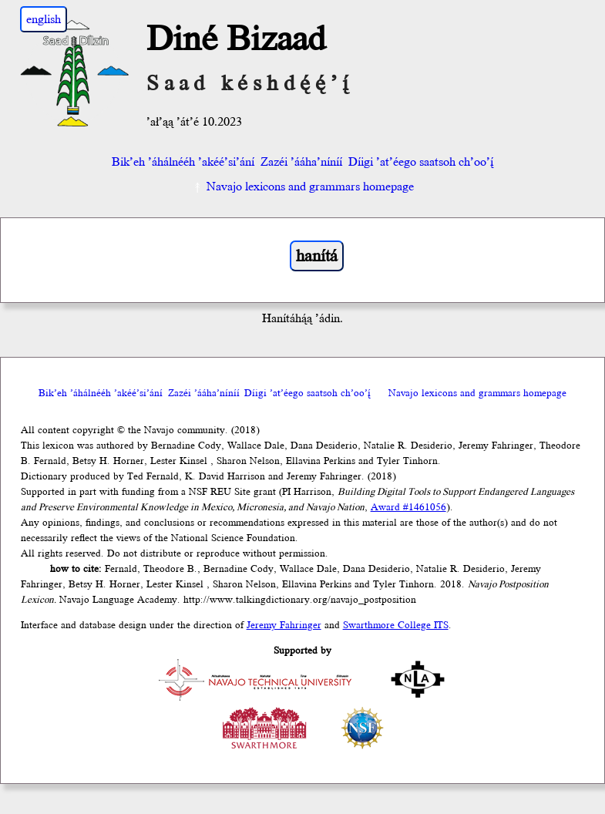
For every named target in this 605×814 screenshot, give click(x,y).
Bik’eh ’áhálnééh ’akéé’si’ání (183, 162)
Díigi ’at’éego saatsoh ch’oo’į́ (420, 162)
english (43, 19)
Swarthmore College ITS (396, 625)
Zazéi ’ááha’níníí (301, 162)
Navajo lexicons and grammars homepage (302, 186)
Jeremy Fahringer (284, 625)
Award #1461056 (408, 507)
